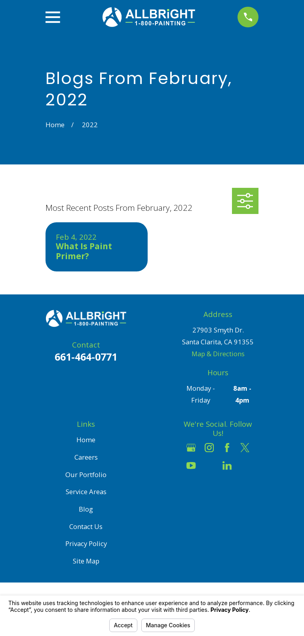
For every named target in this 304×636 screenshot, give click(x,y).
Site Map (86, 560)
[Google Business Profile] (191, 447)
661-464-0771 (86, 356)
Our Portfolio (85, 474)
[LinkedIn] (227, 465)
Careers (86, 457)
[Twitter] (244, 447)
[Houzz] (209, 465)
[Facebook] (227, 447)
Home (85, 439)
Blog (86, 509)
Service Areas (86, 491)
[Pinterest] (244, 465)
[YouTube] (191, 465)
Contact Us (86, 526)
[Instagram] (209, 447)
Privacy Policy (86, 543)
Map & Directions (218, 353)
